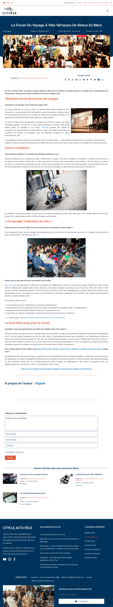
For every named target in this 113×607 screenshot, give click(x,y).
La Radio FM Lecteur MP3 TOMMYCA (89, 474)
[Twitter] (69, 79)
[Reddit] (73, 79)
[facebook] (12, 3)
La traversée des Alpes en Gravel (52, 534)
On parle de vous (41, 78)
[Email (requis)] (51, 439)
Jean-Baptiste (26, 504)
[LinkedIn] (76, 79)
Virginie (8, 31)
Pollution (42, 478)
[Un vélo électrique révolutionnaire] (10, 494)
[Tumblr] (87, 79)
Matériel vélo (79, 480)
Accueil (22, 78)
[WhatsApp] (80, 79)
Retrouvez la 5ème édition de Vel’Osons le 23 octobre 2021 (42, 318)
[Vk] (95, 79)
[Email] (102, 79)
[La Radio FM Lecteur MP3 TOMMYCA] (65, 475)
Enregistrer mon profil (15, 452)
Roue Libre (9, 285)
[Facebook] (65, 79)
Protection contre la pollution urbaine (34, 474)
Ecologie (35, 478)
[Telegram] (84, 79)
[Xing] (98, 79)
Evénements (30, 78)
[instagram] (8, 3)
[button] (111, 2)
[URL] (51, 445)
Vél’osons (45, 127)
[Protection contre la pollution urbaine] (10, 475)
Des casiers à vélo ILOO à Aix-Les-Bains (55, 553)
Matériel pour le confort (96, 478)
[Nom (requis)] (51, 433)
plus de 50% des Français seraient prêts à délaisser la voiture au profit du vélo (69, 349)
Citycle (24, 483)
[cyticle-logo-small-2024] (9, 8)
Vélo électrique (37, 497)
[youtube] (4, 3)
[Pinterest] (91, 79)
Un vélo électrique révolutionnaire (32, 493)
